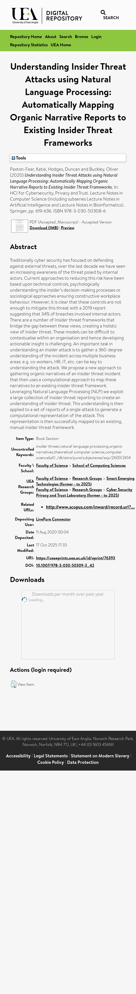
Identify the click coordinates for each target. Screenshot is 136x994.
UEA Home (61, 45)
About (50, 36)
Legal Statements (51, 756)
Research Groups (87, 478)
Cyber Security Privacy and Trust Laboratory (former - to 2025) (84, 492)
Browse (81, 36)
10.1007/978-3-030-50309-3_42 (65, 565)
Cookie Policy (50, 762)
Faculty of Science (52, 465)
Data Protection (83, 762)
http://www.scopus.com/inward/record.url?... (90, 507)
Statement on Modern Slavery (100, 756)
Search (65, 36)
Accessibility (18, 756)
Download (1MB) (44, 227)
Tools (19, 158)
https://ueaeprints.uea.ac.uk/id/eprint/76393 (75, 558)
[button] (13, 684)
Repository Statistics (29, 45)
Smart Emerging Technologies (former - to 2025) (85, 481)
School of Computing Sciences (99, 465)
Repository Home (26, 36)
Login (96, 36)
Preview (67, 227)
